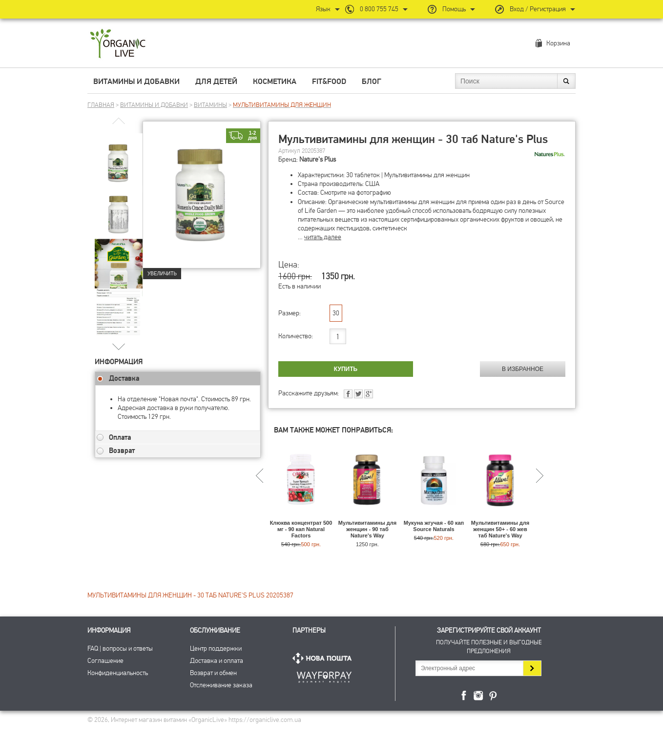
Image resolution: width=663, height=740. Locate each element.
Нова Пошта (324, 658)
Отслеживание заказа (221, 685)
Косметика (274, 81)
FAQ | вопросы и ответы (120, 648)
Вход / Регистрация (538, 9)
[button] (119, 346)
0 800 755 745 (379, 9)
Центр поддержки (216, 648)
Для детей (216, 81)
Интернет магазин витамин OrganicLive (117, 44)
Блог (371, 81)
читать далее (322, 237)
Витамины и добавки (136, 81)
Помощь (454, 9)
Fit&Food (329, 81)
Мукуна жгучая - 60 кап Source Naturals (434, 526)
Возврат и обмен (213, 673)
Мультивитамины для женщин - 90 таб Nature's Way (367, 529)
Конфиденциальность (117, 673)
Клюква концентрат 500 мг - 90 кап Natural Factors (301, 529)
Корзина (558, 43)
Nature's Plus (317, 159)
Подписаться (532, 668)
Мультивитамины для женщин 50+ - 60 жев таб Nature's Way (500, 529)
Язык (323, 9)
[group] (119, 156)
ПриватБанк (324, 675)
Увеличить (162, 273)
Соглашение (105, 661)
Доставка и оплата (216, 661)
